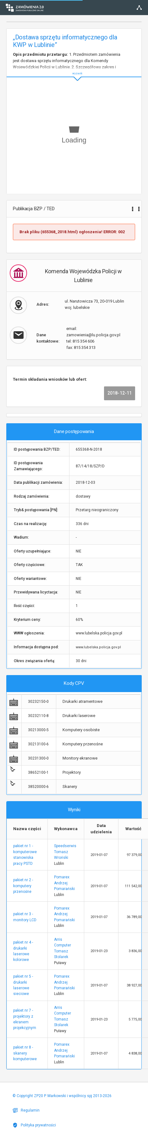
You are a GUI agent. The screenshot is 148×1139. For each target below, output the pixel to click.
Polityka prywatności (34, 1125)
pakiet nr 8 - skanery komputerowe (25, 1053)
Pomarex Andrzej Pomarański (64, 883)
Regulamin (26, 1110)
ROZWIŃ (74, 68)
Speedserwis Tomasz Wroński (65, 852)
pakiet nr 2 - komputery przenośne (23, 886)
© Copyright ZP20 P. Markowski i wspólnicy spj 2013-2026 (62, 1096)
